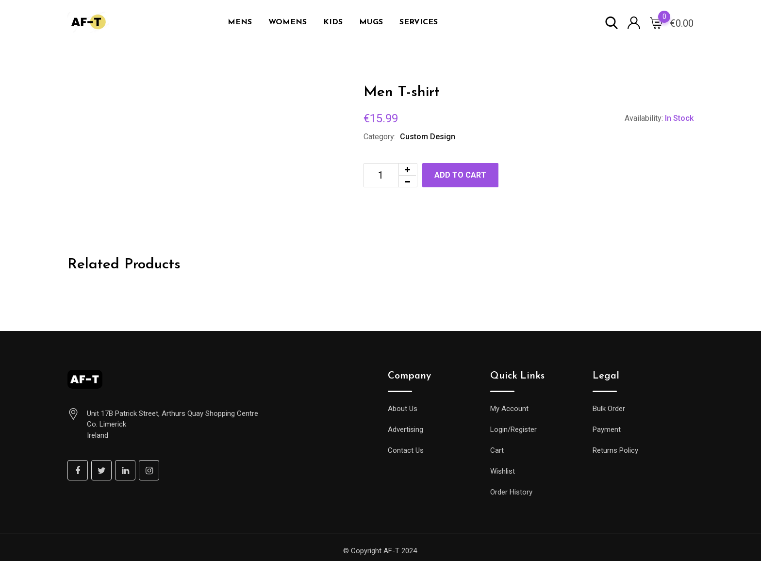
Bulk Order (609, 408)
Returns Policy (615, 450)
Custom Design (427, 136)
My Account (509, 408)
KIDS (333, 22)
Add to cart (460, 175)
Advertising (405, 429)
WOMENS (287, 22)
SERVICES (418, 22)
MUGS (371, 22)
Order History (511, 492)
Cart (497, 450)
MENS (240, 22)
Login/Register (513, 429)
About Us (402, 408)
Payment (607, 429)
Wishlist (502, 471)
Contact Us (406, 450)
